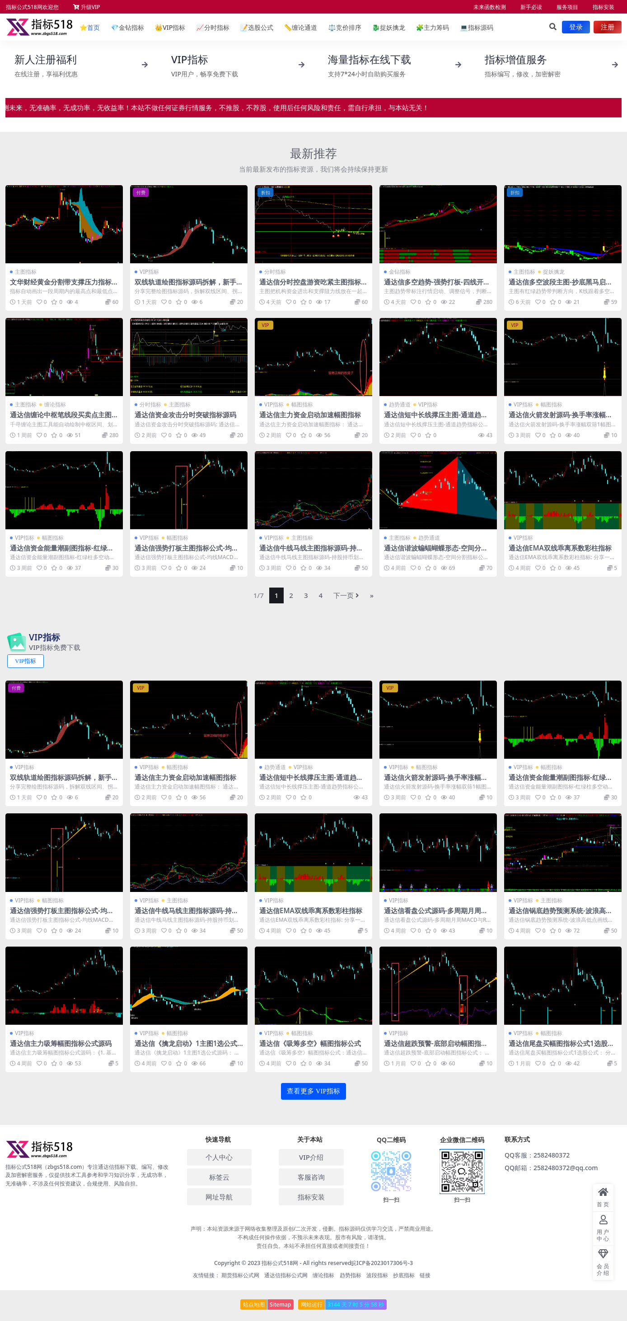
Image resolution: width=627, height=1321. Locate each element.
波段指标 (377, 1275)
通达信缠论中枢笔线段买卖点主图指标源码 (64, 418)
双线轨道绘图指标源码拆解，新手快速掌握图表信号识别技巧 (189, 285)
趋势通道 (400, 404)
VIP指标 (170, 27)
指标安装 (603, 7)
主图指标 (26, 271)
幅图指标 (302, 404)
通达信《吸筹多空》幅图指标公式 (310, 1043)
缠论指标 (55, 404)
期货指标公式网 (240, 1275)
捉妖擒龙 (388, 27)
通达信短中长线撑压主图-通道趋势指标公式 (436, 418)
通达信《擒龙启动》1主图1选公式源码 (186, 1047)
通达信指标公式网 (286, 1275)
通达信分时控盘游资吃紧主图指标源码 (313, 285)
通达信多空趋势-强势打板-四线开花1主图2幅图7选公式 (437, 285)
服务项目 (567, 7)
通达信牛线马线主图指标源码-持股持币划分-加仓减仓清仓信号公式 (311, 551)
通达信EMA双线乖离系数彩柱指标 (560, 547)
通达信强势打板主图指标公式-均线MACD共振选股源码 (187, 551)
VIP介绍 (311, 1157)
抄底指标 (404, 1275)
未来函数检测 (489, 7)
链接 (425, 1275)
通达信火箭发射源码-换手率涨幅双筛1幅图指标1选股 (561, 418)
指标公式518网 (280, 1263)
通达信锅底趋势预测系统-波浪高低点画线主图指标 (561, 914)
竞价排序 (344, 27)
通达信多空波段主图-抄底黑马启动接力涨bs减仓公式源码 (561, 285)
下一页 (346, 595)
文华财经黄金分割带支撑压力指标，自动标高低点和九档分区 (64, 285)
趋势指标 (350, 1275)
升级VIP (86, 7)
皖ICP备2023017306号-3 (382, 1263)
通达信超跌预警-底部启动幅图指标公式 (436, 1047)
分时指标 (212, 27)
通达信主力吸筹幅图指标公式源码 (61, 1043)
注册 (607, 27)
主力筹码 (432, 27)
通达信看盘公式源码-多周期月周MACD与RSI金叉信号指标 (438, 914)
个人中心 (219, 1157)
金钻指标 (127, 27)
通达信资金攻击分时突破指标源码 (185, 414)
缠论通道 (300, 27)
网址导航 (219, 1196)
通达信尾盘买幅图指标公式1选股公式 (561, 1047)
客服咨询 (311, 1176)
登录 (576, 27)
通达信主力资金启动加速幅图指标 (310, 414)
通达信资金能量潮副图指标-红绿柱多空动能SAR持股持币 (62, 551)
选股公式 (256, 27)
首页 (90, 27)
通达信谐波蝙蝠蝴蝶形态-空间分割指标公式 (436, 551)
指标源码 (476, 27)
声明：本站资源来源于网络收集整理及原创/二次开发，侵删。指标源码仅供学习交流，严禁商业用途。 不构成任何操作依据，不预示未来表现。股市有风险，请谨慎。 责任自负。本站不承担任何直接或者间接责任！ (314, 1237)
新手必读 (531, 7)
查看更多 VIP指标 (313, 1091)
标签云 (219, 1176)
